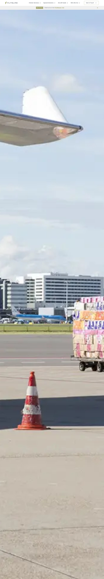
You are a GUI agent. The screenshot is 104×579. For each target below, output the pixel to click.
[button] (35, 3)
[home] (11, 3)
